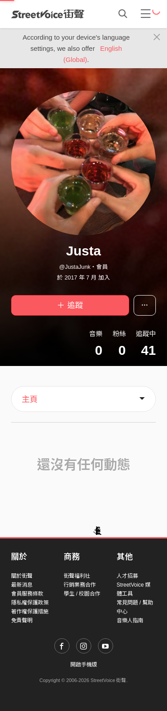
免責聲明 (22, 620)
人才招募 (127, 576)
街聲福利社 (77, 576)
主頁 (30, 399)
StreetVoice (48, 13)
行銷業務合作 (80, 585)
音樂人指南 (130, 620)
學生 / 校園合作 (82, 594)
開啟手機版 (83, 665)
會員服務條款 (27, 594)
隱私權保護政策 (30, 603)
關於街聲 (22, 576)
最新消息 (22, 585)
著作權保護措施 (30, 611)
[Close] (157, 37)
